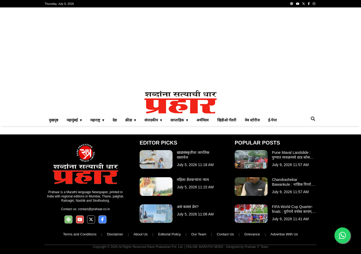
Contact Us (225, 234)
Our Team (198, 234)
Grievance (252, 234)
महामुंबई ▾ (74, 120)
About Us (141, 234)
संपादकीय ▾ (153, 120)
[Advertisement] (180, 49)
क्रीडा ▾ (130, 120)
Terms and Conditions (80, 234)
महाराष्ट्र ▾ (97, 120)
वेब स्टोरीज (252, 120)
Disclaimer (115, 234)
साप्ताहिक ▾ (179, 120)
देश (115, 120)
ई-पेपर (272, 120)
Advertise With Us (284, 234)
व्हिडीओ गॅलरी (226, 120)
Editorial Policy (169, 234)
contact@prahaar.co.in (94, 209)
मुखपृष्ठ (53, 120)
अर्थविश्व (202, 120)
